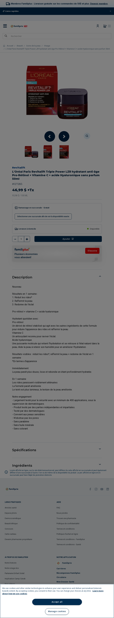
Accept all (57, 602)
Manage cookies (57, 611)
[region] (57, 601)
